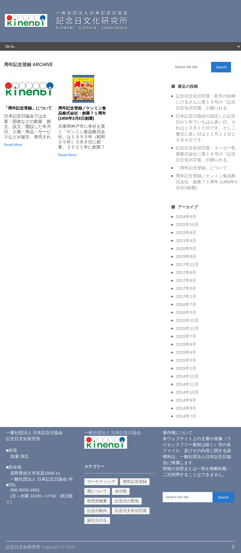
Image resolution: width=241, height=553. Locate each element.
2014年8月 (186, 408)
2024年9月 (186, 216)
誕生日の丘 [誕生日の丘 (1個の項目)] (97, 520)
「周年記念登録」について (28, 108)
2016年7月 (186, 304)
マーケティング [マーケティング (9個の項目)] (101, 481)
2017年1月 (186, 296)
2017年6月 (186, 280)
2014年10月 (187, 392)
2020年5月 (186, 248)
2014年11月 (187, 384)
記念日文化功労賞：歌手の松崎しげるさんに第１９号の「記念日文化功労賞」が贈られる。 (206, 101)
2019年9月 (186, 256)
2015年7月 (186, 336)
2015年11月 (187, 328)
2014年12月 (187, 376)
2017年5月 (186, 288)
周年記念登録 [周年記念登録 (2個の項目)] (135, 481)
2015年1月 (186, 368)
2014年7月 (186, 416)
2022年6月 (186, 232)
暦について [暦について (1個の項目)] (97, 491)
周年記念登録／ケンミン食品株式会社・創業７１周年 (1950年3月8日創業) (82, 113)
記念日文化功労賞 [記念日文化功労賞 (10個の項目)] (131, 510)
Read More (13, 145)
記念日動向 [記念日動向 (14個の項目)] (97, 510)
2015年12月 (187, 320)
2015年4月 (186, 352)
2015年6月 (186, 344)
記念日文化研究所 (23, 546)
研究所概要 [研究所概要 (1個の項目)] (97, 501)
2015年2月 (186, 360)
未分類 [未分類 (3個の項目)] (121, 491)
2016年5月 (186, 312)
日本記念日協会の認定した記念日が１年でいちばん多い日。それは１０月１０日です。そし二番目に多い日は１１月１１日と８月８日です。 (206, 127)
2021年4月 (186, 240)
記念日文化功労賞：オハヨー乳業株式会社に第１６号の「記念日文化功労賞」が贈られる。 (206, 153)
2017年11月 (187, 264)
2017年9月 (186, 272)
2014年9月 (186, 400)
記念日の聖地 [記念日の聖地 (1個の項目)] (127, 501)
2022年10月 (187, 224)
